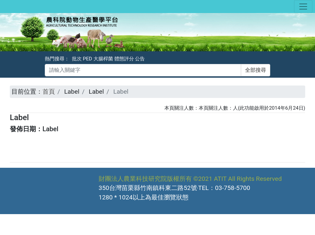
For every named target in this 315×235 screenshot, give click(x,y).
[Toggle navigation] (303, 6)
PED (87, 59)
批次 (77, 59)
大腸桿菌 (103, 59)
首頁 (48, 91)
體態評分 (124, 59)
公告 (140, 59)
